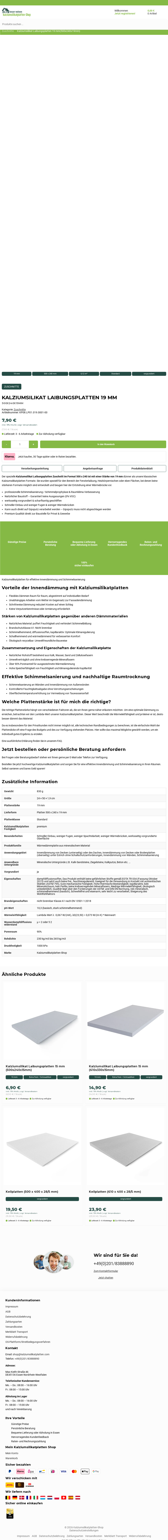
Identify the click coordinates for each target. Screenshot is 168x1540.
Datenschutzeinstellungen (84, 1530)
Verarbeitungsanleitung (32, 469)
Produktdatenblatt (142, 468)
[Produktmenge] (20, 445)
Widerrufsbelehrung (16, 1337)
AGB (7, 1312)
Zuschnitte (8, 31)
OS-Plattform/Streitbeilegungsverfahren (27, 1342)
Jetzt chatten (105, 1278)
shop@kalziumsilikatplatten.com (31, 1354)
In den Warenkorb (103, 444)
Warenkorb (11, 1458)
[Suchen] (161, 24)
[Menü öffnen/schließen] (90, 12)
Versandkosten (13, 1327)
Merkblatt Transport (16, 1332)
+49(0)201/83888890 (114, 1263)
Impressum (11, 1306)
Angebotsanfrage (90, 469)
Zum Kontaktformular (106, 1271)
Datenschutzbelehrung (18, 1317)
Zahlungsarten (13, 1322)
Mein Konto (11, 1453)
